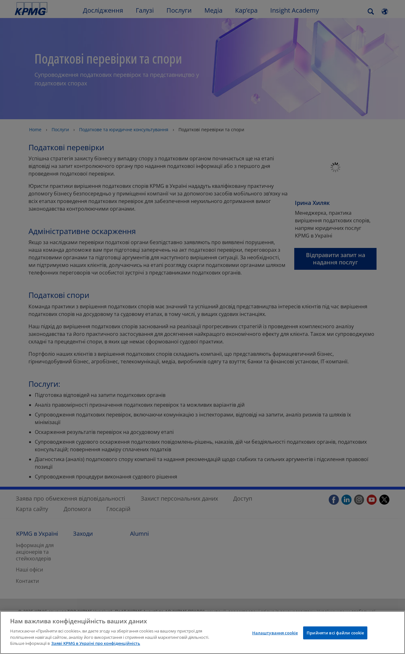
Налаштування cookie (275, 632)
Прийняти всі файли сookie (335, 632)
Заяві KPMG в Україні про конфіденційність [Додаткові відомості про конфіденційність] (95, 643)
